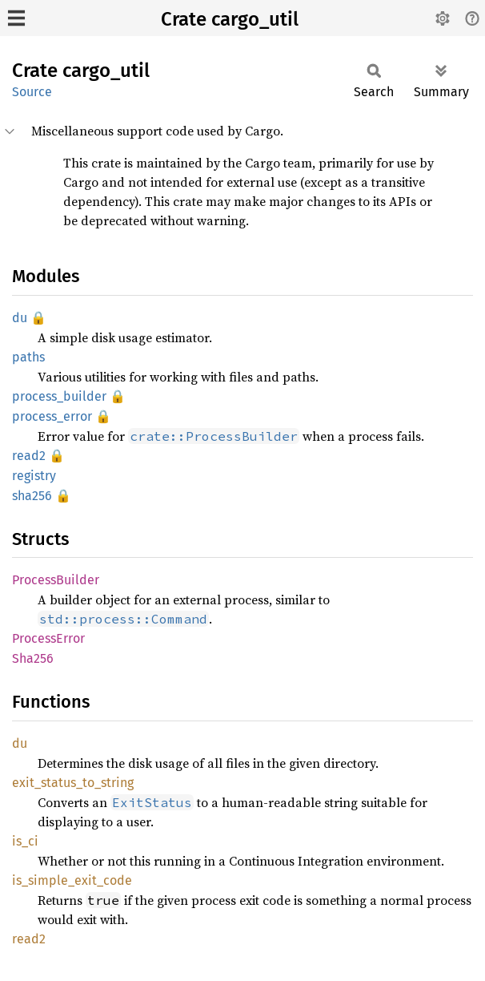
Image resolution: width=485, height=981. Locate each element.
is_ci (25, 841)
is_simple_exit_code (72, 880)
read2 (29, 455)
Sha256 (33, 658)
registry (34, 475)
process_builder (59, 396)
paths (28, 357)
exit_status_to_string (73, 782)
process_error (52, 416)
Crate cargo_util (230, 19)
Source (32, 91)
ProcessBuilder (55, 579)
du (19, 317)
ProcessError (48, 638)
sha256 (32, 495)
